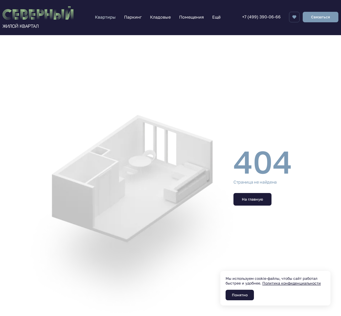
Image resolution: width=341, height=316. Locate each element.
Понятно (240, 295)
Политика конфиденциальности (291, 283)
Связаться (320, 17)
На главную (252, 199)
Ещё (216, 17)
